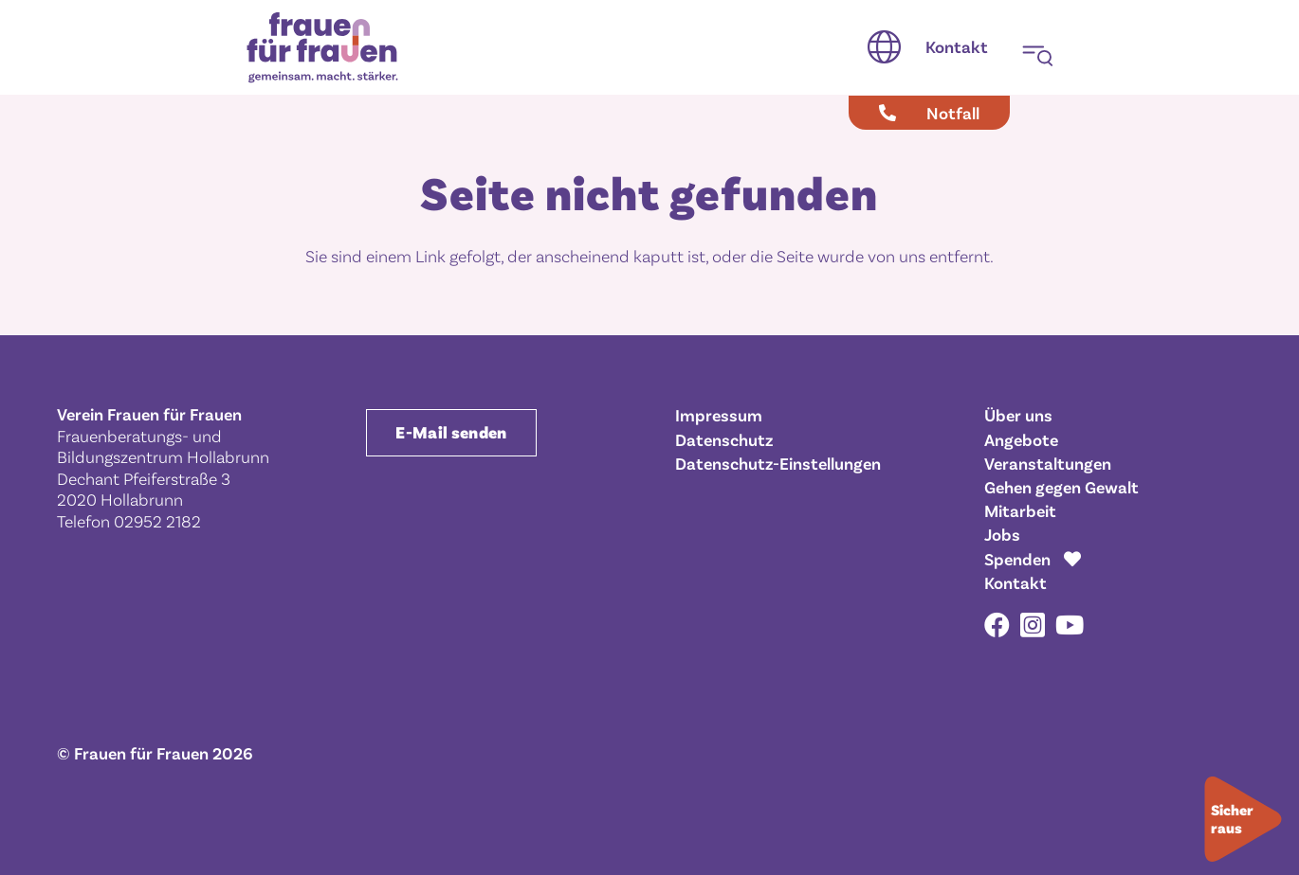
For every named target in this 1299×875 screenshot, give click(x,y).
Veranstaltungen (1047, 463)
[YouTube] (1069, 624)
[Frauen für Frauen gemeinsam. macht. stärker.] (322, 47)
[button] (884, 47)
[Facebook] (997, 624)
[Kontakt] (956, 47)
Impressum (718, 414)
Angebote (1021, 439)
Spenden (1017, 558)
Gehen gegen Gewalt (1061, 486)
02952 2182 (157, 520)
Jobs (1002, 534)
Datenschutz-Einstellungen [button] (778, 463)
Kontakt (1015, 582)
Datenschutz (724, 439)
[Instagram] (1032, 626)
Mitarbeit (1020, 510)
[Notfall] (929, 113)
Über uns (1018, 414)
